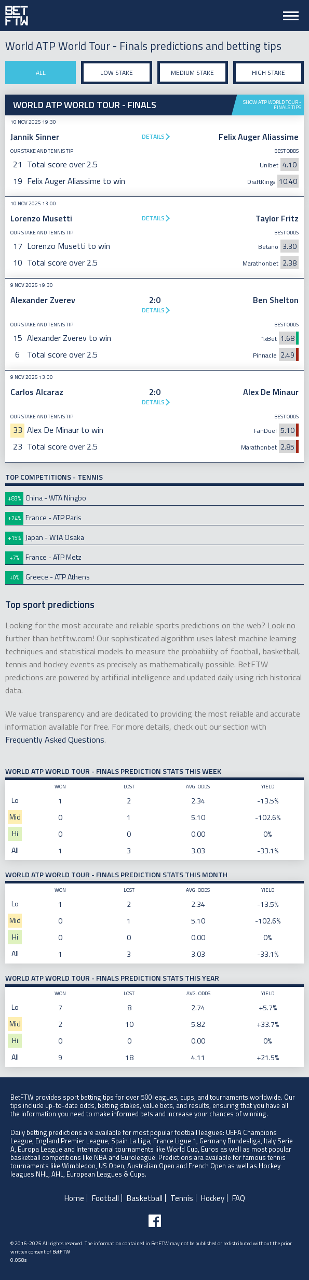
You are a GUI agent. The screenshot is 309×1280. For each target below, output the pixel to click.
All (41, 72)
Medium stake (192, 72)
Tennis (181, 1198)
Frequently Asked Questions (54, 739)
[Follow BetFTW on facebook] (154, 1220)
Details (153, 136)
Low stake (116, 72)
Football (105, 1198)
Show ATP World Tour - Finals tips (272, 104)
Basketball (145, 1198)
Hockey (212, 1198)
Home (74, 1198)
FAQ (238, 1198)
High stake (268, 72)
